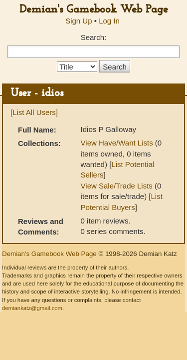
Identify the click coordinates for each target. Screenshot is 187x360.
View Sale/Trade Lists (117, 186)
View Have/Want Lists (117, 142)
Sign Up (78, 20)
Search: (94, 37)
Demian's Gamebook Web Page (93, 10)
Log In (109, 20)
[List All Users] (34, 112)
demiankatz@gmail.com (32, 308)
